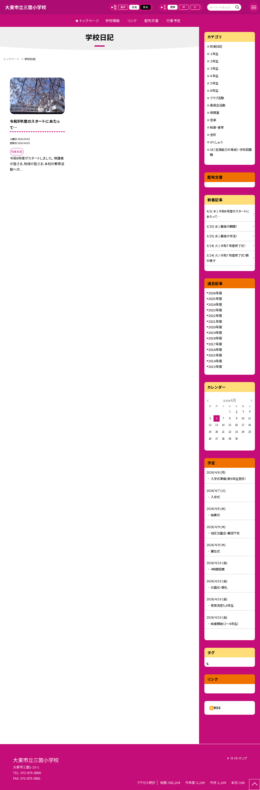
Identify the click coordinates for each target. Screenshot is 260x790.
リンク (132, 20)
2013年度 (215, 366)
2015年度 (215, 355)
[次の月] (251, 400)
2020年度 (215, 327)
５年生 (214, 83)
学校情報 (112, 20)
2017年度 (215, 344)
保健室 (214, 112)
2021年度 (215, 321)
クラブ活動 (217, 98)
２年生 (214, 61)
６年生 (214, 90)
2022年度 (215, 315)
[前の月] (207, 400)
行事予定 (173, 20)
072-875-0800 (31, 772)
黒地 (145, 7)
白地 (134, 7)
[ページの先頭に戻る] (254, 784)
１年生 (214, 53)
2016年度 (215, 349)
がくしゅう (216, 142)
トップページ (89, 20)
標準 (172, 7)
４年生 (214, 76)
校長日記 (216, 46)
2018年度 (215, 338)
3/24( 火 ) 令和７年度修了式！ (226, 245)
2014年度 (215, 360)
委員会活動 (217, 105)
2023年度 (215, 310)
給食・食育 (217, 127)
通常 (122, 7)
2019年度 (215, 332)
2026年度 (215, 293)
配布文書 (151, 20)
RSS (217, 707)
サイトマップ (238, 758)
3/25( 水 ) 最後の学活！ (221, 236)
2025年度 (215, 298)
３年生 (214, 68)
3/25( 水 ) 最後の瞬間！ (221, 226)
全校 (213, 134)
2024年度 (215, 304)
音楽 (213, 120)
